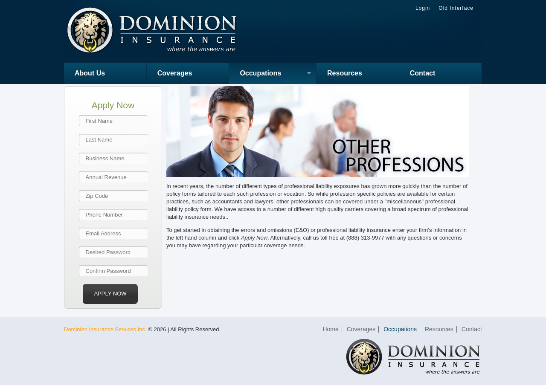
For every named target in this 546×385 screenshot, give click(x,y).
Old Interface (456, 8)
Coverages (174, 73)
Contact (423, 73)
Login (422, 8)
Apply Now (110, 293)
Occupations (270, 73)
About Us (90, 73)
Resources (344, 73)
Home (330, 329)
